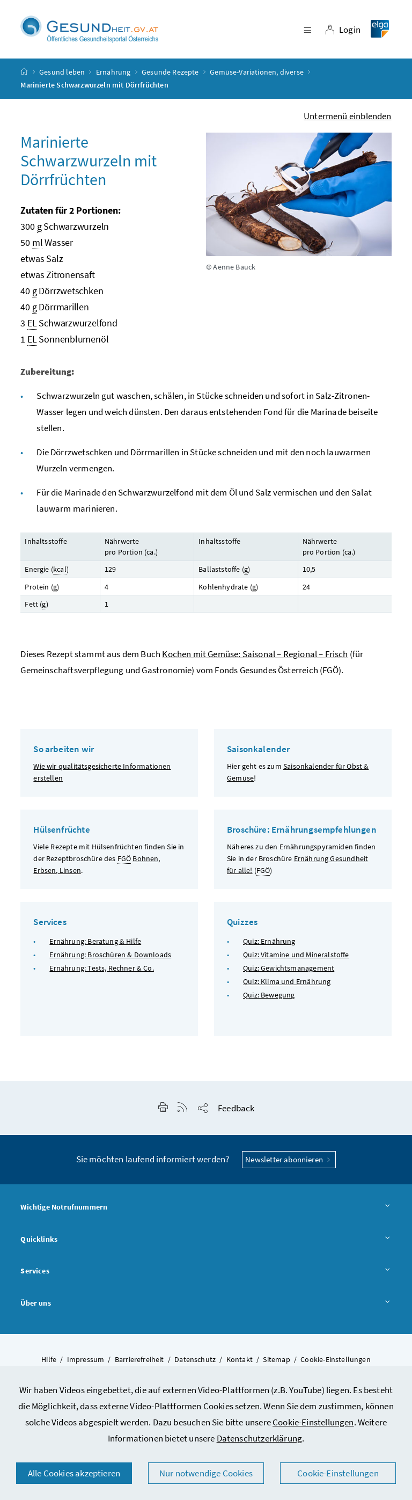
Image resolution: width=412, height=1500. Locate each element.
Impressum (86, 1359)
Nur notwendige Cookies (206, 1473)
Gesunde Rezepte (170, 72)
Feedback (236, 1108)
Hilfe (48, 1359)
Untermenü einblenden (348, 116)
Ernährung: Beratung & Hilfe (95, 941)
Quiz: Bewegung (269, 995)
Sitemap (276, 1359)
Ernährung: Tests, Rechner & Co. (101, 968)
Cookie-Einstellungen (313, 1422)
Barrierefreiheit (139, 1359)
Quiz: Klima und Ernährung (286, 982)
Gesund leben (62, 72)
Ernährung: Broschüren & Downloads (110, 954)
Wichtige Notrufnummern (205, 1207)
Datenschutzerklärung (260, 1438)
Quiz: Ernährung (269, 941)
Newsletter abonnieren (289, 1159)
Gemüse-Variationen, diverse (257, 72)
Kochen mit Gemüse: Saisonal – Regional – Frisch (255, 654)
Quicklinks (205, 1239)
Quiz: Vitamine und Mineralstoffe (296, 954)
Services (205, 1271)
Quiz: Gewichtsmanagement (288, 968)
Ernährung (113, 72)
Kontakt (239, 1359)
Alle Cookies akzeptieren (74, 1473)
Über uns (205, 1303)
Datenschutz (195, 1359)
